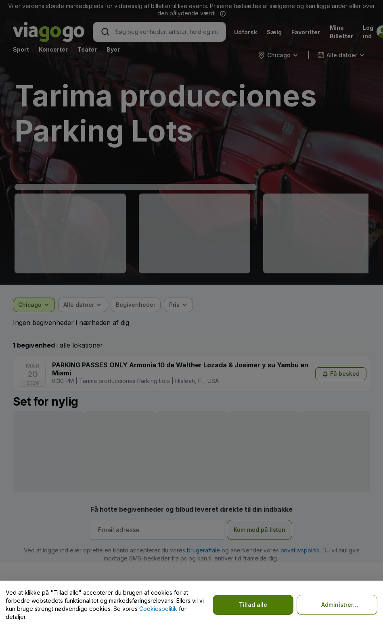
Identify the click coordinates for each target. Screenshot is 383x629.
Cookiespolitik (158, 608)
